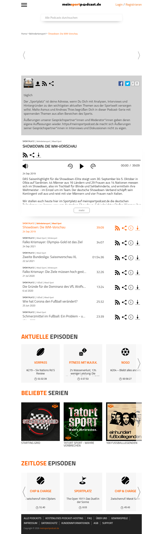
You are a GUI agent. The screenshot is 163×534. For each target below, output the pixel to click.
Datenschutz (49, 523)
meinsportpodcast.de (49, 528)
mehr (81, 210)
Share (32, 155)
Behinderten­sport (37, 34)
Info (131, 228)
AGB (96, 523)
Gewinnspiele (119, 518)
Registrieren (134, 4)
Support (107, 523)
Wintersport (52, 238)
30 (70, 166)
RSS (26, 155)
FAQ (89, 518)
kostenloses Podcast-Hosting (64, 518)
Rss (118, 228)
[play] (81, 166)
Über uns (101, 518)
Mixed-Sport (56, 141)
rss (45, 83)
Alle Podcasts (32, 518)
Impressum (30, 523)
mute (26, 166)
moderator (38, 83)
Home (24, 34)
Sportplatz (29, 142)
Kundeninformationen (75, 523)
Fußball (39, 283)
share (52, 83)
